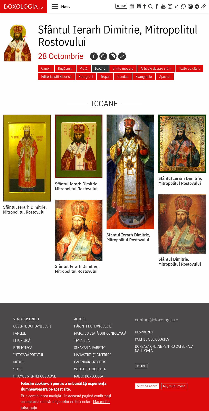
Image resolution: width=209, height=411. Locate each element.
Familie (19, 333)
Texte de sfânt (189, 68)
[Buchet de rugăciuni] (144, 6)
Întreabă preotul (28, 355)
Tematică (82, 341)
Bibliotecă (22, 348)
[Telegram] (197, 6)
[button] (61, 6)
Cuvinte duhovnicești (32, 326)
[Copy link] (122, 56)
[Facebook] (156, 6)
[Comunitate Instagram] (190, 6)
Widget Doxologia (90, 369)
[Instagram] (170, 6)
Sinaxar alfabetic (89, 348)
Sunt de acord (147, 386)
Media (18, 362)
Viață (84, 68)
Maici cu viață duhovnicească (100, 333)
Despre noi (144, 332)
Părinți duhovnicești (93, 326)
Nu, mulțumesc (174, 386)
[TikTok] (177, 6)
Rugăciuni (65, 68)
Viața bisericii (26, 319)
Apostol (164, 76)
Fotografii (86, 76)
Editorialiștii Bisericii (56, 76)
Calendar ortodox (90, 362)
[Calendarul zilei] (138, 6)
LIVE (123, 6)
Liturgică (21, 341)
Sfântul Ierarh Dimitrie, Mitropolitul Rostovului (25, 209)
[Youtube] (163, 6)
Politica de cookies (152, 339)
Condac (122, 76)
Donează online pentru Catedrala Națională (164, 348)
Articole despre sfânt (156, 68)
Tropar (105, 76)
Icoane (100, 68)
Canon (46, 68)
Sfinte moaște (123, 68)
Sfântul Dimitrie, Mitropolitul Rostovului (179, 261)
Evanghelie (144, 76)
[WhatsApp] (183, 6)
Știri (17, 369)
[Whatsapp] (103, 56)
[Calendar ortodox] (132, 6)
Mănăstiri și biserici (92, 355)
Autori (80, 319)
